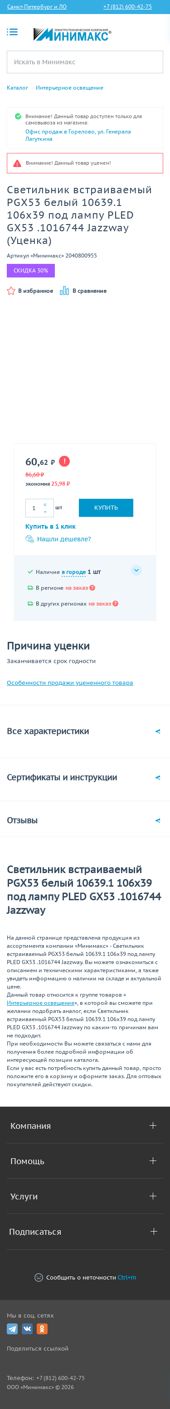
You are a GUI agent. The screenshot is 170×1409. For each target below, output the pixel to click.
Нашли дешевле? (58, 539)
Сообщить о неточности (85, 1277)
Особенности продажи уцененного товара (70, 683)
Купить (106, 507)
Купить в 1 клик (50, 526)
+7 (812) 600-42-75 (127, 6)
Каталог (17, 88)
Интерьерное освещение (69, 88)
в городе (74, 571)
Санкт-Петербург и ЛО (37, 6)
